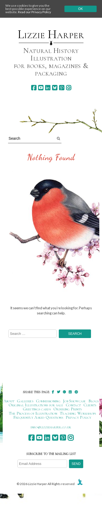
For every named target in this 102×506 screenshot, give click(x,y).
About (8, 401)
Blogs (94, 401)
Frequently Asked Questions (38, 417)
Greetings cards (37, 409)
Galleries (25, 401)
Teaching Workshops (78, 413)
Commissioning (48, 401)
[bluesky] (54, 87)
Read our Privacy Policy (34, 12)
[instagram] (68, 87)
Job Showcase (74, 401)
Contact (73, 405)
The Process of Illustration (33, 413)
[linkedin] (47, 87)
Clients (89, 405)
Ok (80, 9)
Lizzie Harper (51, 34)
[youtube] (40, 87)
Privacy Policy (78, 417)
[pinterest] (61, 87)
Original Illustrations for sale (36, 405)
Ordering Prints (67, 409)
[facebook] (33, 87)
